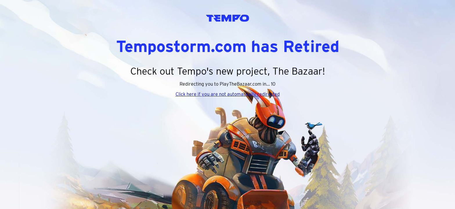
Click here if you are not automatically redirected (228, 94)
